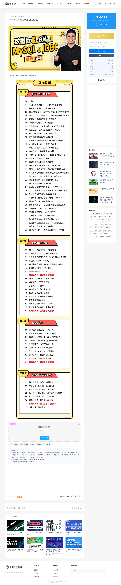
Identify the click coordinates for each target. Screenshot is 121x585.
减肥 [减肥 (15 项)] (97, 221)
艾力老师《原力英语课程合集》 (16, 508)
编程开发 (24, 16)
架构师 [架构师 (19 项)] (91, 230)
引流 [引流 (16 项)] (106, 221)
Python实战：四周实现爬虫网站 (34, 533)
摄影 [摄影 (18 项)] (110, 224)
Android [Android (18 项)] (98, 213)
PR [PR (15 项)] (110, 216)
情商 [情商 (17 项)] (102, 224)
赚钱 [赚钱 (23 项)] (91, 238)
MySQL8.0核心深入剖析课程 (54, 533)
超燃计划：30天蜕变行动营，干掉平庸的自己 (107, 156)
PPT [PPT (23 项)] (106, 216)
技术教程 (18, 16)
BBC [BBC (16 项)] (103, 213)
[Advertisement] (45, 479)
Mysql (17, 444)
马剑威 (48, 444)
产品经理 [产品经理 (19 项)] (104, 219)
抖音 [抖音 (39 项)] (106, 224)
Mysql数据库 (24, 444)
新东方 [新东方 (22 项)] (102, 227)
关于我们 (36, 570)
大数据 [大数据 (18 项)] (101, 221)
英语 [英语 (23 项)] (97, 236)
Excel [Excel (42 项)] (107, 213)
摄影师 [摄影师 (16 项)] (91, 227)
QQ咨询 (101, 80)
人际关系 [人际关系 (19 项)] (91, 221)
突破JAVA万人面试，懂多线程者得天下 (74, 533)
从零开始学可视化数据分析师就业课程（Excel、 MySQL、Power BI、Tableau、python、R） (54, 552)
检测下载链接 (101, 51)
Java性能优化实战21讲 (107, 189)
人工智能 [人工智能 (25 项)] (110, 219)
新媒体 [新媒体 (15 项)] (107, 227)
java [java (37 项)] (111, 213)
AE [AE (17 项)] (90, 213)
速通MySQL (40, 444)
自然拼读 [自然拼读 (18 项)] (91, 236)
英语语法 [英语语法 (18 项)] (108, 236)
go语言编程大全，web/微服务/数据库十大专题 (35, 550)
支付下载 (101, 55)
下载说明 (55, 573)
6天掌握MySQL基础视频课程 (73, 550)
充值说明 (55, 570)
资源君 (11, 16)
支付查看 (44, 437)
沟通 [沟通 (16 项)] (96, 230)
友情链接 (36, 576)
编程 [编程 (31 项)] (91, 233)
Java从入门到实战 (77, 508)
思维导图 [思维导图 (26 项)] (97, 224)
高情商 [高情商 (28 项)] (95, 238)
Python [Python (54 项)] (94, 219)
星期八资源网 (13, 461)
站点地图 (36, 573)
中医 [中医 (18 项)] (99, 219)
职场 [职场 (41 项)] (101, 233)
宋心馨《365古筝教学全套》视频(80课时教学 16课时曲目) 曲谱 (106, 200)
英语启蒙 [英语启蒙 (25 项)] (102, 236)
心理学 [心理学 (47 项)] (91, 224)
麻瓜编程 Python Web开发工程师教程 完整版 (15, 533)
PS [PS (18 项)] (90, 219)
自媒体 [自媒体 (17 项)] (105, 233)
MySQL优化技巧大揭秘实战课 (15, 550)
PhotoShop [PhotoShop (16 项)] (101, 216)
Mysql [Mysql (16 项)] (91, 216)
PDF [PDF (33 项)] (95, 216)
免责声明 (55, 576)
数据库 (32, 444)
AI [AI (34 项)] (93, 213)
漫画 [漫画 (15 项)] (100, 230)
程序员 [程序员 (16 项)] (109, 230)
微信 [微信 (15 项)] (110, 221)
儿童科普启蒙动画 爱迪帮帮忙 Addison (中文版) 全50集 (106, 173)
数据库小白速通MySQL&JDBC (26, 461)
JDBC (11, 444)
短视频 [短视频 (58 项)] (104, 230)
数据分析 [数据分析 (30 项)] (97, 227)
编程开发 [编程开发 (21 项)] (96, 233)
